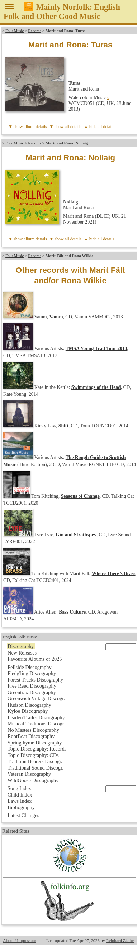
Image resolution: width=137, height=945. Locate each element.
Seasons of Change (80, 496)
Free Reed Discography (32, 686)
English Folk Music (20, 636)
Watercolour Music (87, 97)
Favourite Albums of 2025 (35, 659)
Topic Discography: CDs (33, 755)
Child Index (20, 795)
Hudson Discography (29, 705)
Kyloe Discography (28, 711)
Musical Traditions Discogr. (36, 723)
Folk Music (14, 30)
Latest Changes (23, 815)
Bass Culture (72, 612)
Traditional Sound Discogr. (35, 768)
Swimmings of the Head (96, 387)
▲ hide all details (99, 126)
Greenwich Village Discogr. (36, 698)
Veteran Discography (29, 774)
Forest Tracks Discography (35, 680)
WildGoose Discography (33, 780)
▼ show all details (65, 126)
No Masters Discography (33, 730)
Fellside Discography (30, 667)
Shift (63, 425)
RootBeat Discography (31, 736)
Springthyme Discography (35, 743)
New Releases (22, 653)
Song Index (19, 788)
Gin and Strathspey (76, 534)
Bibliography (21, 807)
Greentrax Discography (32, 692)
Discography (21, 646)
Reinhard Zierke (120, 940)
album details (35, 126)
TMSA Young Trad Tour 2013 (96, 348)
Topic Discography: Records (37, 749)
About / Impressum (19, 940)
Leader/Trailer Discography (36, 717)
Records (34, 30)
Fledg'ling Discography (32, 673)
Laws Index (20, 801)
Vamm (56, 317)
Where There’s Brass (114, 573)
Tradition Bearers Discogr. (35, 761)
